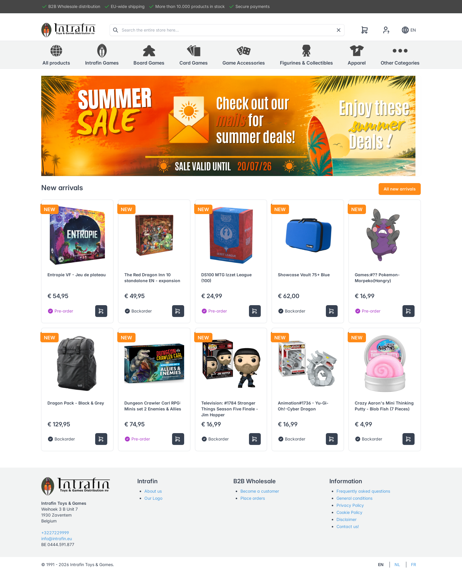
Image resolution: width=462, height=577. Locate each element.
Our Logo (153, 498)
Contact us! (347, 526)
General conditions (354, 498)
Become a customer (259, 491)
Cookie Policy (349, 512)
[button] (102, 55)
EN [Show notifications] (408, 30)
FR (413, 564)
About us (153, 491)
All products (56, 54)
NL (397, 564)
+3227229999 (55, 532)
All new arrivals (400, 188)
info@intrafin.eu (56, 538)
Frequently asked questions (363, 491)
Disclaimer (346, 519)
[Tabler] (68, 30)
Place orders (252, 498)
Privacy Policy (350, 505)
